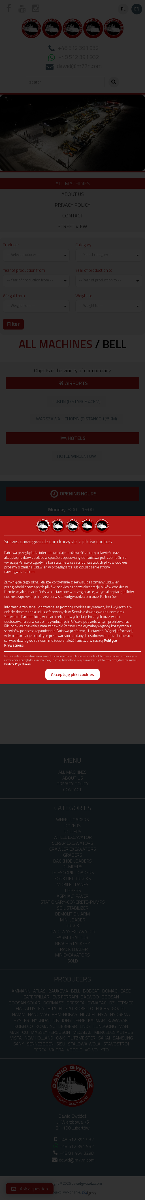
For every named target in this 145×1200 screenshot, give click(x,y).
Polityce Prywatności (17, 664)
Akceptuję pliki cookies (72, 674)
